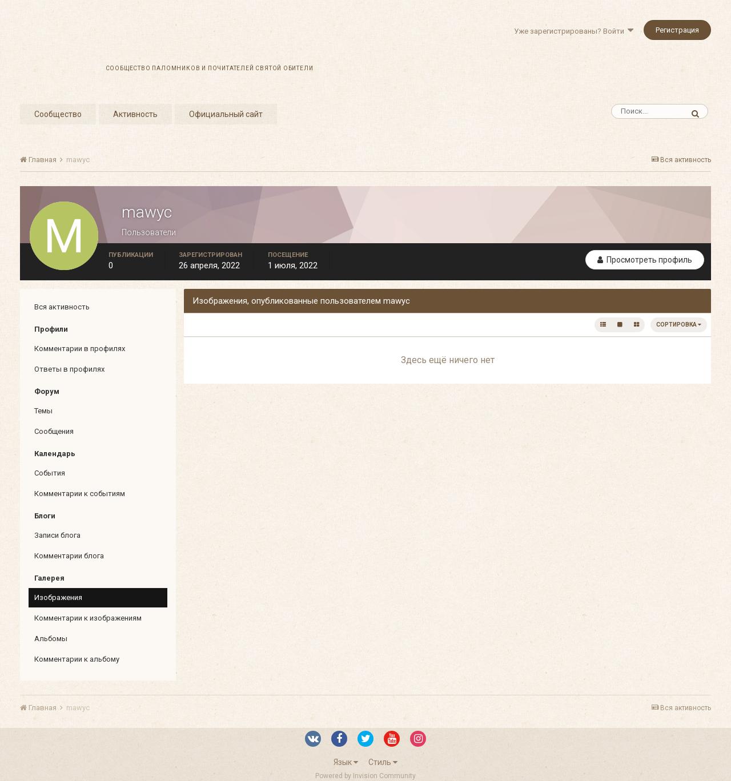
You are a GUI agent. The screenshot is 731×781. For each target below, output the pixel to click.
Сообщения (54, 431)
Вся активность (62, 307)
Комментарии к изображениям (88, 618)
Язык (346, 762)
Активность (135, 114)
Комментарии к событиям (79, 493)
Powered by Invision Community (365, 776)
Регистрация (677, 30)
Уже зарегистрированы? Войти (573, 31)
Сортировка (678, 324)
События (49, 473)
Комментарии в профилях (79, 348)
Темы (43, 410)
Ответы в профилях (69, 369)
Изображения (58, 597)
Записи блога (57, 535)
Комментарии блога (69, 555)
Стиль (382, 762)
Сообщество (58, 114)
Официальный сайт (226, 114)
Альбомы (50, 638)
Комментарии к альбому (76, 659)
